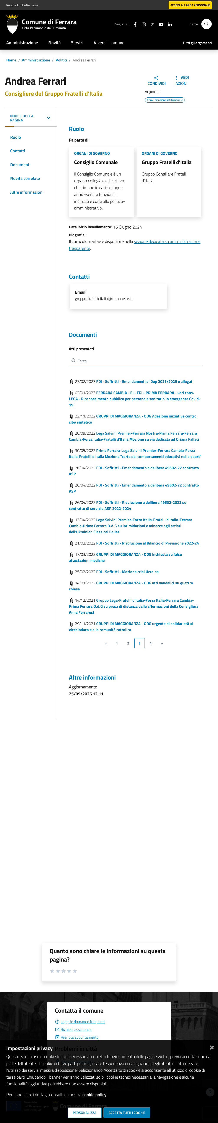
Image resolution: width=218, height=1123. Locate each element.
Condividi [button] (157, 80)
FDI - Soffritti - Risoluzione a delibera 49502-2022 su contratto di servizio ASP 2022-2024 (127, 505)
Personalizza (84, 1112)
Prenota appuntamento (76, 1037)
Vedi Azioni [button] (181, 80)
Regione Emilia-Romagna (22, 5)
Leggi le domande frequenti (80, 1022)
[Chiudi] (211, 1046)
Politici (61, 60)
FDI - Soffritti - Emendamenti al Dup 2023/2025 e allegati (145, 381)
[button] (31, 118)
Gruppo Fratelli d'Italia (167, 162)
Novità (54, 42)
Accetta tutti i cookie (127, 1112)
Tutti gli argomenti (197, 43)
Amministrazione (22, 42)
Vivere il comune (109, 42)
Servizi (77, 42)
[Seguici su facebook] (133, 24)
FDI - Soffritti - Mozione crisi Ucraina (127, 572)
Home (11, 60)
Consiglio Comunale (96, 162)
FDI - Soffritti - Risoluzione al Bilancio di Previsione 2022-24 (147, 543)
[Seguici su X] (150, 24)
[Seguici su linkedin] (168, 24)
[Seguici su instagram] (142, 24)
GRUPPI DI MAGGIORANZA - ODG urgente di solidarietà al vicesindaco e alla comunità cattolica (131, 627)
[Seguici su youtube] (159, 24)
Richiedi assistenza (73, 1029)
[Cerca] (206, 24)
